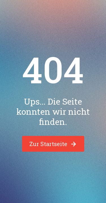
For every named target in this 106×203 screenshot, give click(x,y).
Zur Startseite (53, 143)
